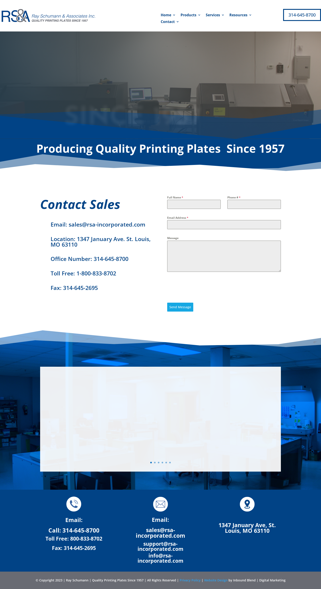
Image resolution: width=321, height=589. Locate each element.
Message (173, 238)
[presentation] (201, 287)
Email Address (177, 218)
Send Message (180, 307)
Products (188, 15)
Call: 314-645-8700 (73, 530)
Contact (168, 22)
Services (213, 15)
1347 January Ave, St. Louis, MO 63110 (247, 527)
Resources (238, 15)
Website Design (216, 580)
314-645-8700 (302, 15)
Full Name (175, 197)
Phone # (234, 197)
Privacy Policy (190, 580)
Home (166, 15)
